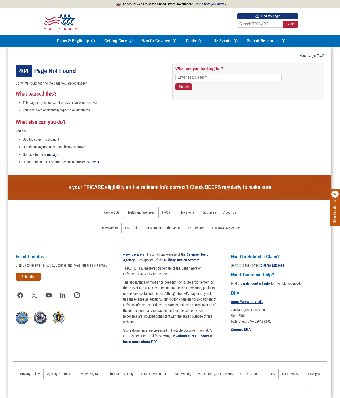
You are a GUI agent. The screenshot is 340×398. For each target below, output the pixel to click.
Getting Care (115, 40)
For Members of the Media (162, 228)
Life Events (222, 40)
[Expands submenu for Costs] (200, 41)
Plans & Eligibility (73, 40)
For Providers (108, 228)
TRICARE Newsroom (226, 228)
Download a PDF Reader (190, 336)
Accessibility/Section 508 (215, 374)
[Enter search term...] (228, 77)
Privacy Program (88, 374)
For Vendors (196, 228)
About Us (229, 212)
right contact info (256, 283)
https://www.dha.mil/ (247, 302)
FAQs (166, 212)
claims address (273, 265)
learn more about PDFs (141, 341)
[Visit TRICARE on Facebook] (20, 295)
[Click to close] (335, 194)
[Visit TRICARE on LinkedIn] (63, 295)
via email (93, 162)
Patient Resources (263, 40)
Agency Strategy (58, 374)
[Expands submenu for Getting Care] (131, 41)
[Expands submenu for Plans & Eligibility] (93, 41)
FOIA (271, 374)
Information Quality (121, 374)
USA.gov (314, 374)
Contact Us (111, 212)
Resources (208, 212)
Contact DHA (241, 329)
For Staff (131, 228)
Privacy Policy (30, 374)
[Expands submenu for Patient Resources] (283, 41)
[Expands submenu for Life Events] (235, 41)
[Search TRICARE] (183, 86)
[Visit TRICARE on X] (34, 295)
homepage (51, 154)
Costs (191, 40)
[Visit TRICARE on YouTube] (48, 295)
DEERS (213, 187)
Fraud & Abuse (250, 374)
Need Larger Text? (311, 55)
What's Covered (156, 40)
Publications (185, 212)
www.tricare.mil (135, 254)
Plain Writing (182, 374)
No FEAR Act (291, 374)
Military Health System (182, 260)
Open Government (153, 374)
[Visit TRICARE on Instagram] (77, 295)
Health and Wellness (141, 212)
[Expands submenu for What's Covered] (174, 41)
